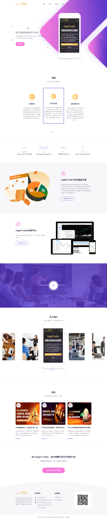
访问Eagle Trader (68, 198)
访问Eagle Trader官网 (53, 470)
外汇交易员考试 (58, 500)
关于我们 (56, 4)
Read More (18, 438)
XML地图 (67, 517)
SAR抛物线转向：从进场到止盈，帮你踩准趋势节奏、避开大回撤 (35, 428)
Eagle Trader (58, 497)
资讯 (63, 4)
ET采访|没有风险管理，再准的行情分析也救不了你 (57, 428)
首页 (44, 4)
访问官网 (20, 44)
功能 (50, 4)
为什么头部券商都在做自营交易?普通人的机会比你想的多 (84, 428)
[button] (52, 132)
